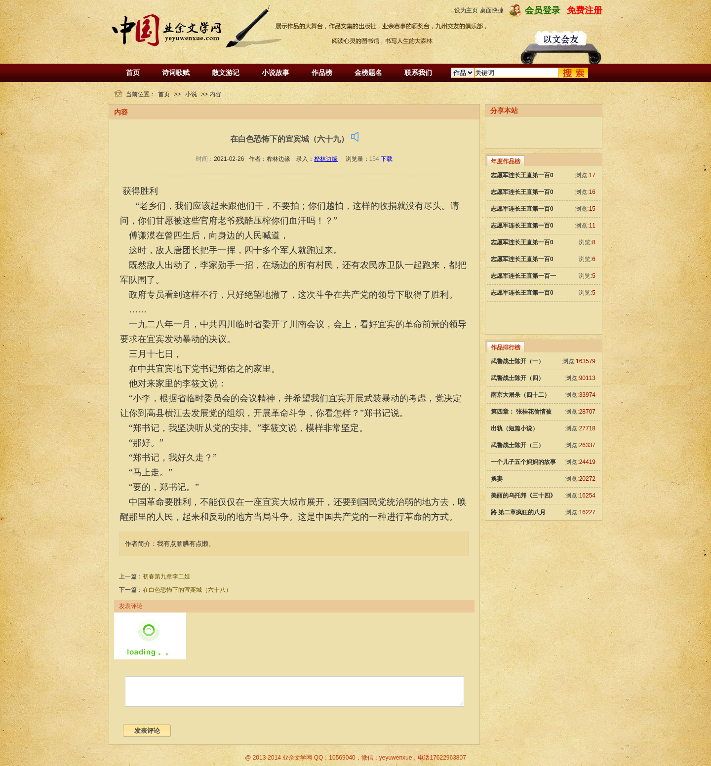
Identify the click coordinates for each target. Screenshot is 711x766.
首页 (133, 73)
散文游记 (225, 73)
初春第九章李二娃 (166, 576)
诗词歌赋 (176, 73)
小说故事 (275, 73)
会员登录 (542, 10)
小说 (191, 94)
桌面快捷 (492, 10)
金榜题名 (368, 73)
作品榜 (322, 73)
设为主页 (466, 10)
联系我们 (418, 73)
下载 (387, 158)
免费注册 (584, 10)
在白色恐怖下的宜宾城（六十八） (187, 589)
